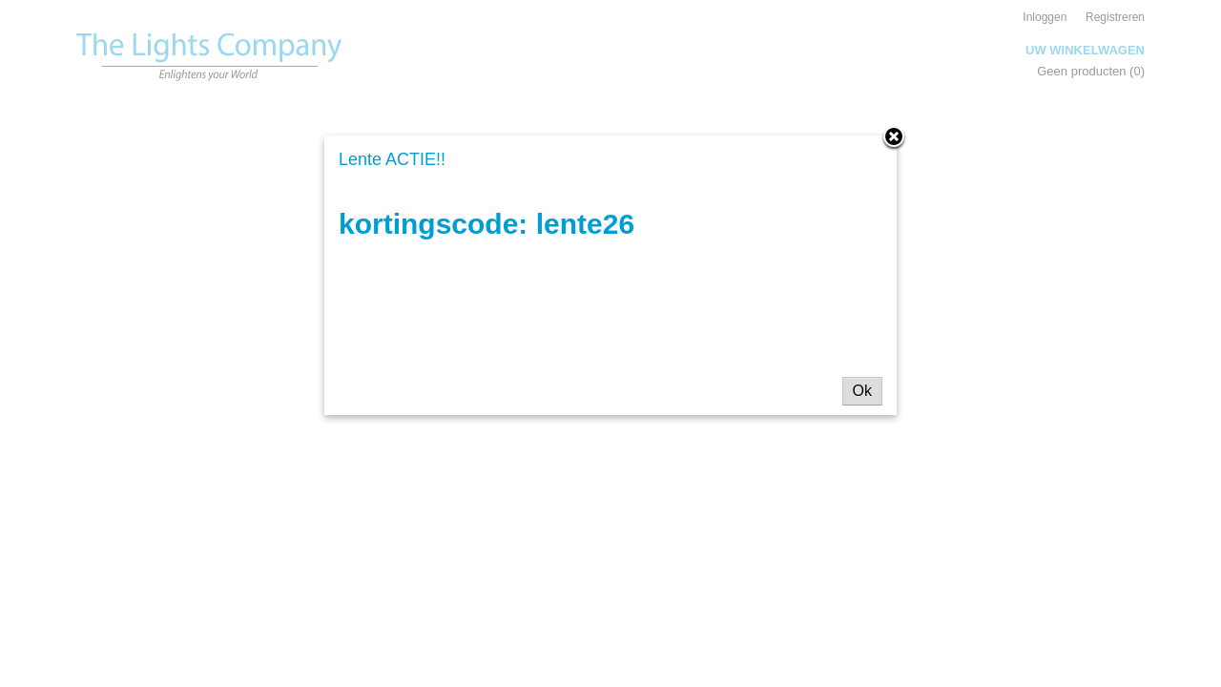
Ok (862, 391)
